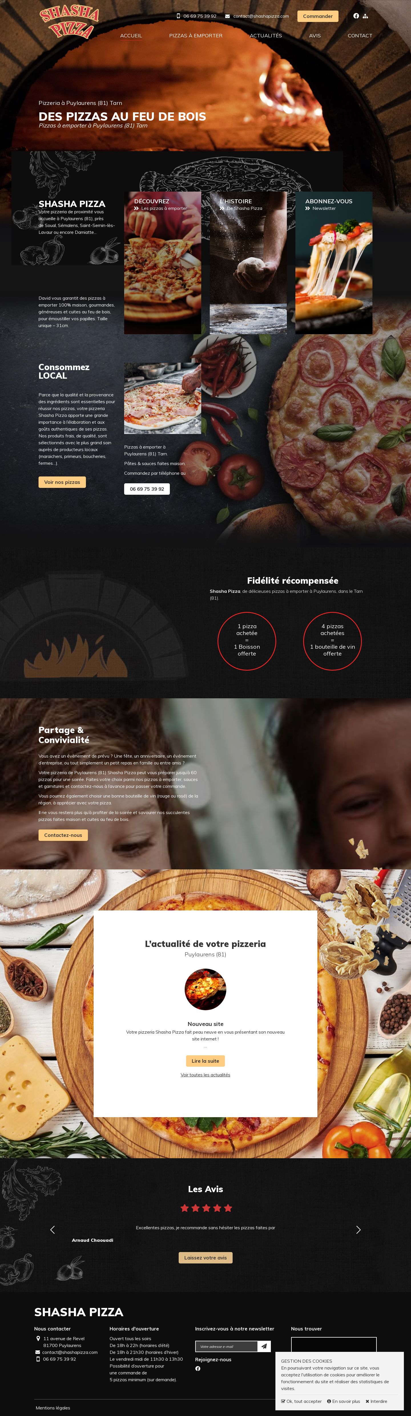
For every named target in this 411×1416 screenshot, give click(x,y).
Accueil (131, 35)
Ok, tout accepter (301, 1401)
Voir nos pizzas (62, 482)
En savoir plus (344, 1401)
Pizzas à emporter (196, 35)
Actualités (266, 35)
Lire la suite (205, 1061)
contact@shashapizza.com (261, 16)
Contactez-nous (63, 835)
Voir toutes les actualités (205, 1075)
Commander (318, 16)
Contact (360, 35)
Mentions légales (53, 1408)
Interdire (376, 1401)
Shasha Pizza (78, 1312)
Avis (315, 35)
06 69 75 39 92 (200, 16)
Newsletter (333, 263)
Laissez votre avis (205, 1258)
